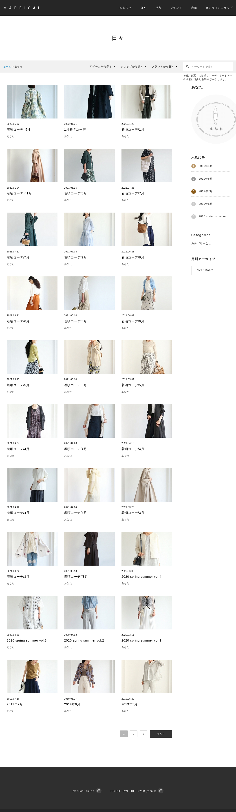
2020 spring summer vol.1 (214, 216)
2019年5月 (206, 178)
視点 (158, 7)
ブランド (176, 7)
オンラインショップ (219, 7)
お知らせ (125, 7)
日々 (143, 7)
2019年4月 (206, 166)
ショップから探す (132, 66)
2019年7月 (206, 191)
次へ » (161, 734)
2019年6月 (206, 203)
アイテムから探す (100, 66)
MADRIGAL (23, 8)
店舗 (194, 7)
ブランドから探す (163, 66)
